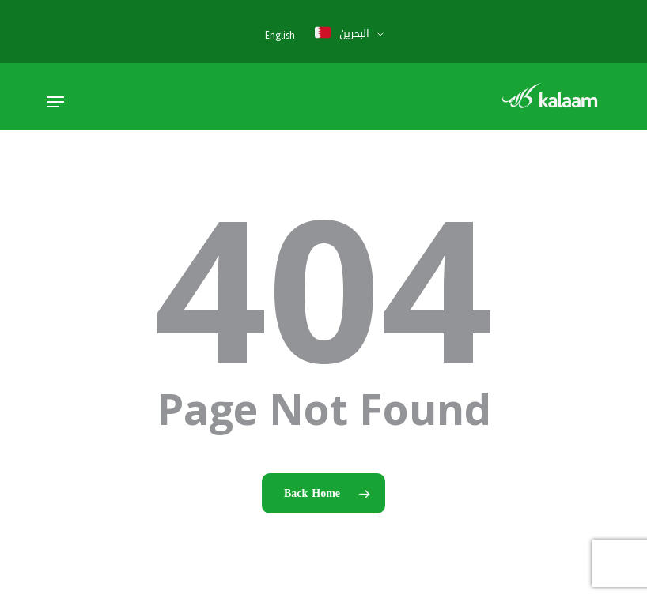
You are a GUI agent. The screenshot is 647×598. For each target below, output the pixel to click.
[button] (55, 102)
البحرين (342, 33)
